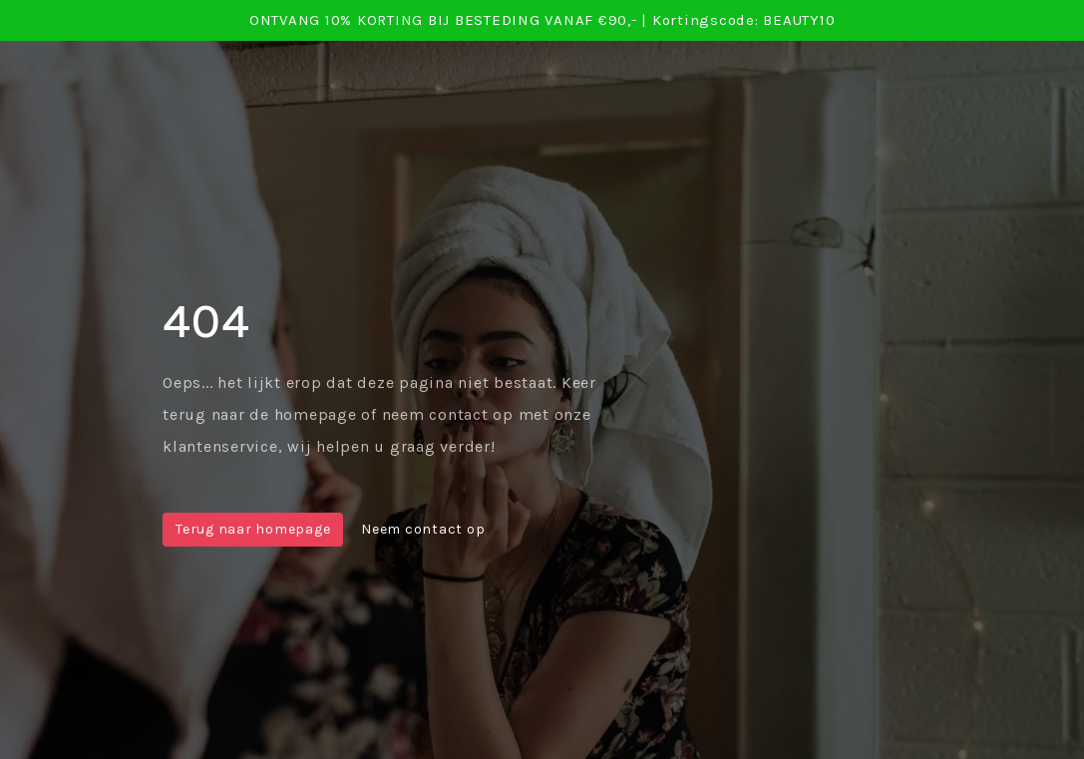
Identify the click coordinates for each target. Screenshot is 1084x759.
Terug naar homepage (253, 529)
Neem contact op (423, 529)
